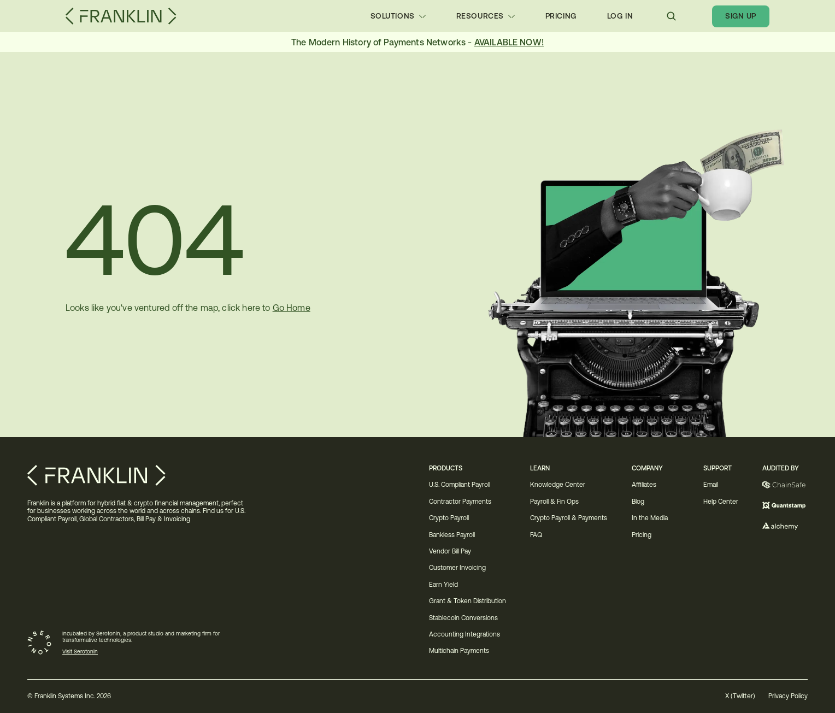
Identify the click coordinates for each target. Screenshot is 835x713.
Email (710, 484)
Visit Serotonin (80, 652)
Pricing (641, 535)
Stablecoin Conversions (464, 618)
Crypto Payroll (449, 518)
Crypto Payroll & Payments (568, 518)
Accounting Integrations (464, 634)
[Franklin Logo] (121, 16)
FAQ (536, 535)
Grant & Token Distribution (467, 601)
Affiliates (644, 484)
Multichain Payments (459, 651)
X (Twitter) (740, 696)
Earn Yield (443, 584)
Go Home (291, 308)
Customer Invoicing (457, 567)
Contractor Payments (460, 501)
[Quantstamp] (785, 505)
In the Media (650, 518)
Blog (638, 501)
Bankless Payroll (452, 535)
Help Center (720, 501)
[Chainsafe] (785, 484)
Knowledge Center (557, 484)
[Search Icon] (671, 16)
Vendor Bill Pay (450, 551)
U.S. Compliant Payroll (459, 484)
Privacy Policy (788, 696)
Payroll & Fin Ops (554, 501)
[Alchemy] (785, 526)
